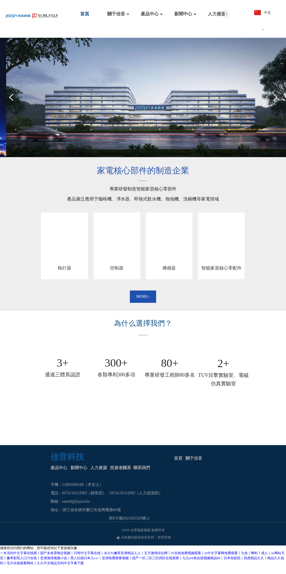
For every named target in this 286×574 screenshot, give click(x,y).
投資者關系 (120, 468)
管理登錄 (164, 537)
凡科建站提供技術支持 (135, 537)
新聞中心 (78, 468)
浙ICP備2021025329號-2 (129, 518)
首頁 (178, 458)
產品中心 (59, 468)
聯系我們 (141, 468)
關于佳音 (193, 458)
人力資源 (98, 468)
